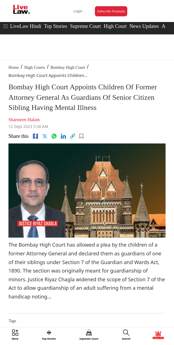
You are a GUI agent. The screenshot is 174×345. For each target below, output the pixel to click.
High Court (115, 26)
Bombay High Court (68, 67)
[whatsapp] (54, 136)
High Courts (34, 67)
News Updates (144, 26)
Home (13, 67)
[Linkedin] (63, 136)
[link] (72, 136)
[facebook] (35, 136)
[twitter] (44, 136)
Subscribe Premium (111, 11)
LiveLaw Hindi (25, 26)
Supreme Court (85, 26)
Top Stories (55, 26)
